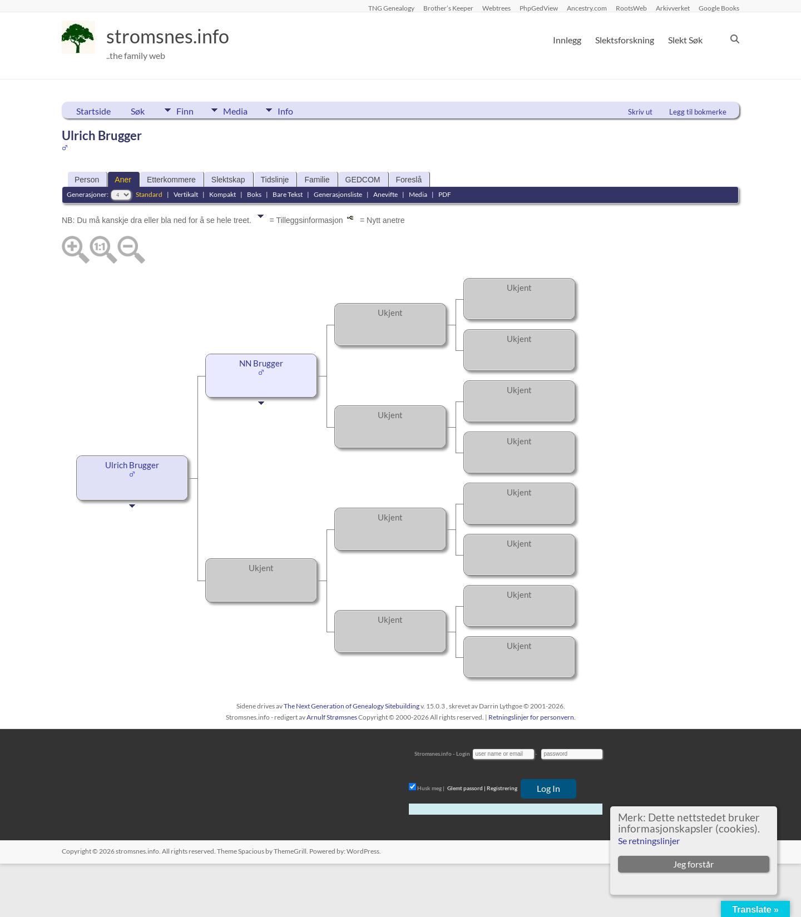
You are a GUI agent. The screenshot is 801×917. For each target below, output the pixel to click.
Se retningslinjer (649, 840)
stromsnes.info (171, 36)
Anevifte (385, 194)
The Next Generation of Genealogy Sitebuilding (351, 706)
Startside (93, 111)
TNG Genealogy (391, 8)
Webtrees (496, 8)
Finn (185, 110)
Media (239, 110)
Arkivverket (673, 8)
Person (87, 179)
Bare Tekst (288, 194)
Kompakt (222, 194)
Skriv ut (640, 111)
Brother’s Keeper (448, 8)
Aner (123, 179)
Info (292, 110)
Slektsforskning (624, 39)
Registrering (502, 788)
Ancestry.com (587, 8)
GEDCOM (362, 179)
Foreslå (409, 179)
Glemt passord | (466, 788)
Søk (138, 111)
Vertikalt (186, 194)
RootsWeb (631, 8)
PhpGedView (539, 8)
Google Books (719, 8)
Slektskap (228, 179)
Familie (316, 179)
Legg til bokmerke (697, 111)
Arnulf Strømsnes (331, 717)
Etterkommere (171, 179)
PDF (444, 194)
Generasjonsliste (338, 194)
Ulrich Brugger (132, 465)
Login (463, 753)
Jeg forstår (693, 864)
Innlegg (567, 39)
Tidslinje (275, 179)
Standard (149, 194)
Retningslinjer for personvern (531, 717)
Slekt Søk (685, 39)
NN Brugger (261, 363)
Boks (254, 194)
